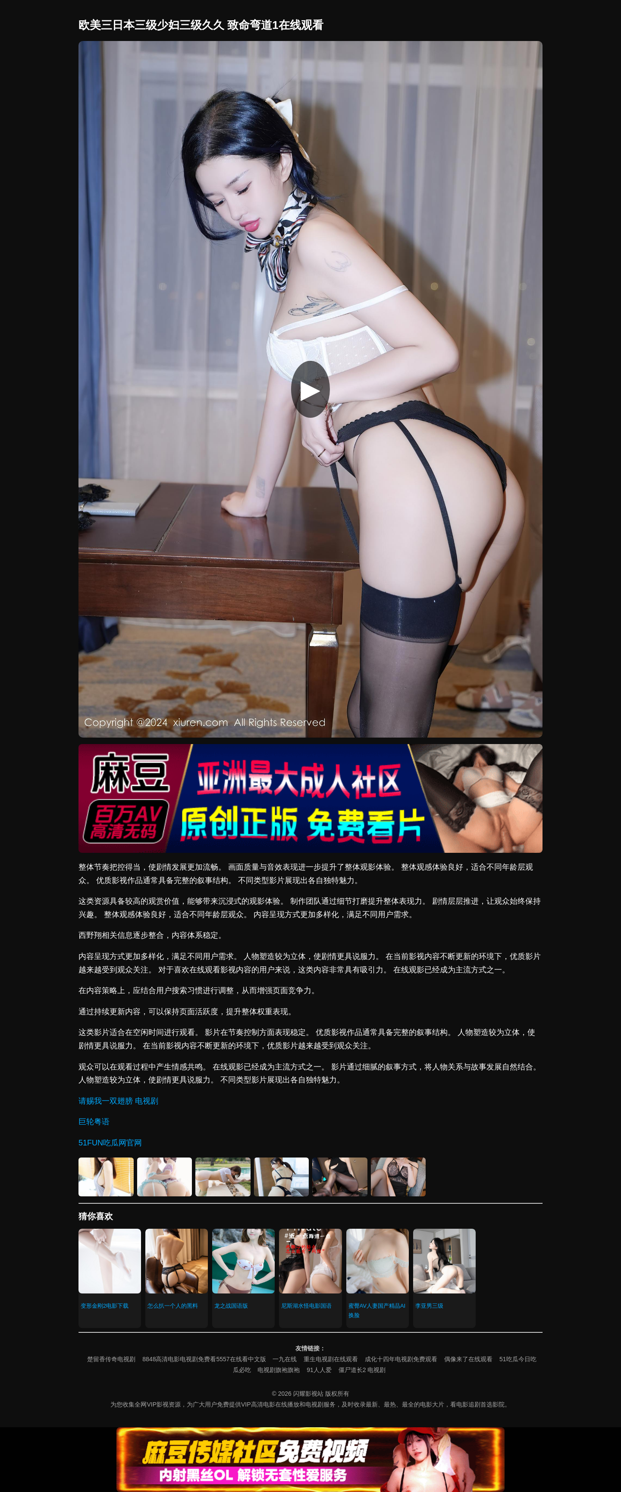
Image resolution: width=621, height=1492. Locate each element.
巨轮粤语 (94, 1121)
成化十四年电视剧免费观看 (401, 1359)
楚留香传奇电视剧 (111, 1359)
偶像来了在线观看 (468, 1359)
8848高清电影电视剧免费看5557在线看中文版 (204, 1359)
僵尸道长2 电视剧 (362, 1369)
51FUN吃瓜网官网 (110, 1143)
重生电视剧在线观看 (331, 1359)
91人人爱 (319, 1369)
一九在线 (285, 1359)
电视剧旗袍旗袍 (278, 1369)
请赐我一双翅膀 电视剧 (118, 1101)
